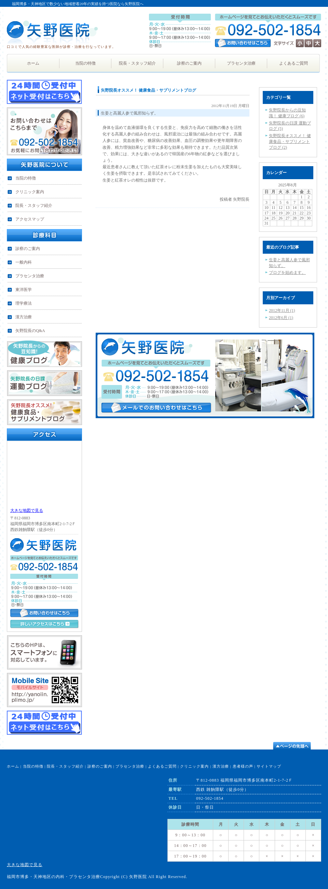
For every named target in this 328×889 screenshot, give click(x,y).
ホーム (13, 766)
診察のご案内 (99, 766)
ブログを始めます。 (287, 272)
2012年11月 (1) (282, 310)
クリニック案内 (194, 766)
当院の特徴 (33, 766)
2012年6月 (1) (281, 317)
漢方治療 (221, 766)
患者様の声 (243, 766)
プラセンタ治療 (129, 766)
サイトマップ (269, 766)
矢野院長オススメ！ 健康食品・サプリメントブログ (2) (290, 141)
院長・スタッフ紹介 (65, 766)
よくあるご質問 (162, 766)
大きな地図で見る (26, 510)
